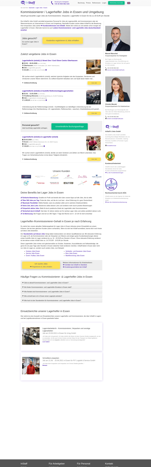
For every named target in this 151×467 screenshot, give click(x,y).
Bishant (44, 365)
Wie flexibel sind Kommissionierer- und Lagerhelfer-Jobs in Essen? (46, 291)
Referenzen (96, 3)
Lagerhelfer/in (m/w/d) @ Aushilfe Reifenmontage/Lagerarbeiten (47, 91)
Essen (45, 7)
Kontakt (109, 463)
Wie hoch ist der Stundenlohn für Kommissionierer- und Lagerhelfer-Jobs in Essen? (51, 300)
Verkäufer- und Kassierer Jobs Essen (78, 251)
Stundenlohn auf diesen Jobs (34, 234)
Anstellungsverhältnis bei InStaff (75, 267)
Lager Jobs (39, 7)
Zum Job (94, 83)
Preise (88, 3)
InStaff (24, 463)
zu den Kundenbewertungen (114, 172)
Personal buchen (116, 3)
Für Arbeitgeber (57, 463)
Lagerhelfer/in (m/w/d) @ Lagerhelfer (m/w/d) (40, 137)
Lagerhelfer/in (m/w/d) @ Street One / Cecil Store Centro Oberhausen (49, 60)
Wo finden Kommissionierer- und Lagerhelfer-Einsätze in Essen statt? (47, 287)
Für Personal (83, 463)
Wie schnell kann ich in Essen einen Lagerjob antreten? (42, 296)
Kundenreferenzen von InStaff (53, 26)
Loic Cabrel (45, 341)
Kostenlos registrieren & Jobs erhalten (62, 40)
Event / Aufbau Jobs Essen (35, 255)
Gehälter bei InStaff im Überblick (75, 265)
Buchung (81, 3)
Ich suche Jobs (41, 265)
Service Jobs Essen (32, 253)
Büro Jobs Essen (71, 253)
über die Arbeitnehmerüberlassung (116, 202)
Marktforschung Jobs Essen (74, 255)
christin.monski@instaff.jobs (115, 118)
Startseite (31, 7)
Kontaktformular (111, 145)
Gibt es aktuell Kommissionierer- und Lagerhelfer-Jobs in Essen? (45, 283)
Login (104, 3)
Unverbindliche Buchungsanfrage (69, 126)
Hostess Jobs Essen (33, 251)
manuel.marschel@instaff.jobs (115, 70)
